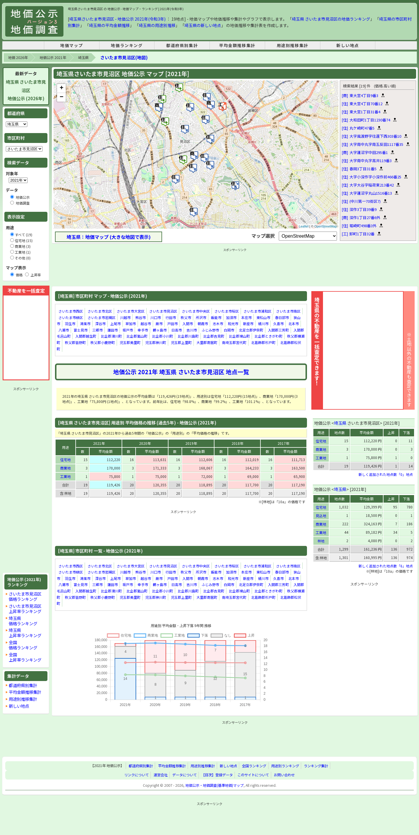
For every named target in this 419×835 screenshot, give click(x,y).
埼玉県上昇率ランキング (25, 632)
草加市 (130, 323)
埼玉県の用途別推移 (157, 25)
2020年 (145, 443)
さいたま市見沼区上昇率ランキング (25, 608)
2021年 (99, 443)
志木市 (218, 323)
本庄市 (246, 317)
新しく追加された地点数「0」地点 (385, 474)
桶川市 (263, 323)
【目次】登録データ (217, 774)
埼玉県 (83, 57)
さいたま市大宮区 (131, 311)
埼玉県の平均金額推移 (109, 25)
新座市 (248, 323)
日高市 (176, 329)
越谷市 (146, 323)
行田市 (171, 317)
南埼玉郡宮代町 (234, 342)
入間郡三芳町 (278, 329)
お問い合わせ (284, 774)
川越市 (125, 317)
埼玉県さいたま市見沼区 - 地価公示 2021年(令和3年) (117, 19)
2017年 (283, 443)
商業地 (65, 467)
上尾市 (115, 323)
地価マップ (71, 45)
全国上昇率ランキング (25, 657)
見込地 (321, 515)
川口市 (155, 317)
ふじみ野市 (210, 329)
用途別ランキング (285, 765)
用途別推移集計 (292, 45)
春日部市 (282, 317)
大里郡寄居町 (206, 342)
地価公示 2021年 (53, 57)
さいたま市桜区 (226, 311)
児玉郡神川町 (155, 342)
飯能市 (216, 317)
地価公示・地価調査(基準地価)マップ (214, 785)
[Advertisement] (26, 480)
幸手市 (143, 329)
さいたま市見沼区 (163, 311)
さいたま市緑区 (70, 317)
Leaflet (303, 226)
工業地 (65, 476)
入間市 (187, 323)
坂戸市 (127, 329)
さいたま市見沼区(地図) (124, 57)
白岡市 (229, 329)
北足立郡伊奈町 (251, 329)
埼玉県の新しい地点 (202, 25)
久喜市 (278, 323)
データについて (184, 774)
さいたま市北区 (100, 311)
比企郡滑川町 (111, 336)
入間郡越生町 (85, 336)
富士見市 (81, 329)
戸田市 (172, 323)
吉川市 (192, 329)
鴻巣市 (85, 323)
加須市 (231, 317)
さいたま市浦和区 (257, 311)
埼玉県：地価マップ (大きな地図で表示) (109, 236)
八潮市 (63, 329)
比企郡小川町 (162, 336)
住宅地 (65, 459)
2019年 (191, 443)
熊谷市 (140, 317)
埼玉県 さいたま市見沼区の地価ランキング (331, 19)
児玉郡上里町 (181, 342)
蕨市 (159, 323)
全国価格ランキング (23, 645)
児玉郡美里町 (130, 342)
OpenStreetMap (325, 226)
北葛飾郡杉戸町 (263, 342)
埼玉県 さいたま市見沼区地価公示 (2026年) (26, 90)
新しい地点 (347, 45)
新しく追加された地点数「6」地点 (385, 565)
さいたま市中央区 (196, 311)
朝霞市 (203, 323)
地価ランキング (127, 45)
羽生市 (70, 323)
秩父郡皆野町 (75, 342)
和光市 (233, 323)
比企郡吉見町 (213, 336)
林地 (320, 540)
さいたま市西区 (70, 311)
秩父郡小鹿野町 (102, 342)
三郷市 (97, 329)
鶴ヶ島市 (160, 329)
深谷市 (100, 323)
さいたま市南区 (288, 311)
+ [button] (61, 88)
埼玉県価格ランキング (23, 620)
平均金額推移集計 (237, 45)
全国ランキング (254, 765)
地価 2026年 (18, 57)
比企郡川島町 (188, 336)
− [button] (61, 97)
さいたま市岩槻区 (102, 317)
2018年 (237, 443)
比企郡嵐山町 (137, 336)
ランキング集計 (316, 765)
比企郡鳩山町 (239, 336)
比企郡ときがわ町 (269, 336)
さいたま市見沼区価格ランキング (25, 596)
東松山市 (263, 317)
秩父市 (186, 317)
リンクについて (136, 774)
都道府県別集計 (182, 45)
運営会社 (161, 774)
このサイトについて (253, 774)
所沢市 (201, 317)
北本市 (293, 323)
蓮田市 (112, 329)
